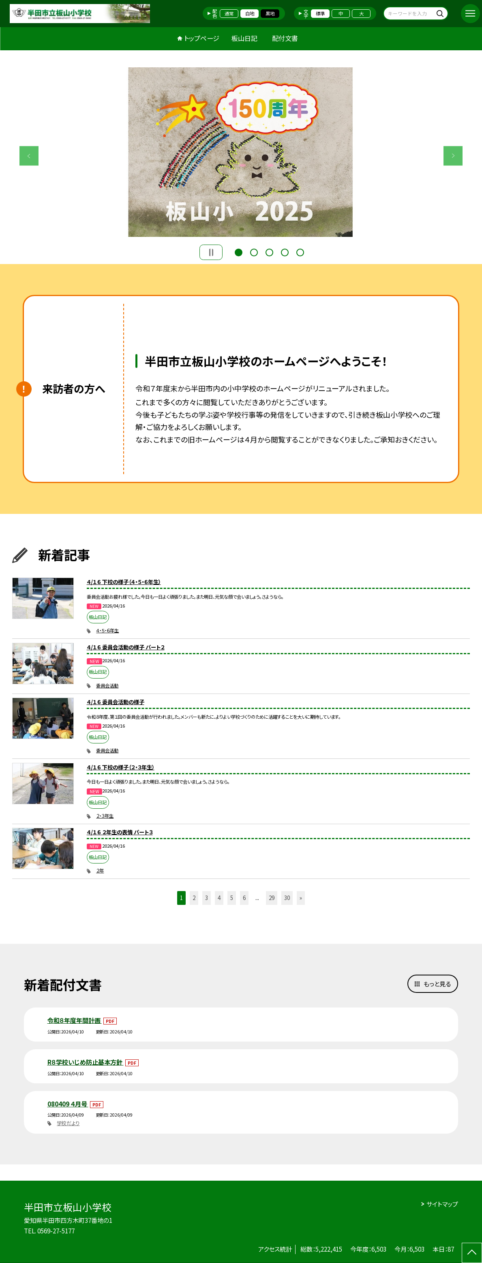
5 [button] (300, 251)
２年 (100, 870)
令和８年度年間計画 (74, 1020)
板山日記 (244, 38)
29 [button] (271, 898)
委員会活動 (107, 685)
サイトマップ (442, 1203)
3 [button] (269, 251)
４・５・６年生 (107, 630)
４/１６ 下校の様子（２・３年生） (120, 767)
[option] (241, 152)
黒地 (270, 13)
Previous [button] (29, 155)
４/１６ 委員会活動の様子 (115, 702)
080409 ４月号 (67, 1103)
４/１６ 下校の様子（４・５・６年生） (124, 582)
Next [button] (453, 155)
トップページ (201, 38)
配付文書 (285, 38)
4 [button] (285, 251)
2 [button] (254, 251)
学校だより (68, 1123)
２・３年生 (105, 815)
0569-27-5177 (56, 1230)
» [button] (301, 898)
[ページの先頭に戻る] (472, 1253)
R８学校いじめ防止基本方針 (85, 1061)
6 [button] (244, 898)
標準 (320, 13)
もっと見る (437, 983)
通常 (229, 13)
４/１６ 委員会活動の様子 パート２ (126, 647)
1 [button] (238, 251)
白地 (249, 13)
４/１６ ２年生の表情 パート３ (120, 832)
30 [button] (287, 898)
